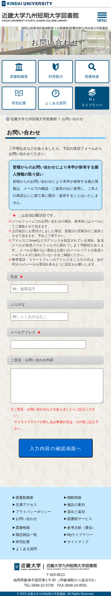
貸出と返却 (76, 512)
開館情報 (74, 498)
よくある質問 (26, 549)
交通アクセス (26, 505)
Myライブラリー (80, 535)
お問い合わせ (26, 519)
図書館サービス (79, 519)
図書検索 (23, 528)
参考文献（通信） (81, 528)
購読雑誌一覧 (26, 535)
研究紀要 (23, 542)
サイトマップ (78, 542)
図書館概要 (24, 498)
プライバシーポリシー (33, 512)
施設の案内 (76, 505)
